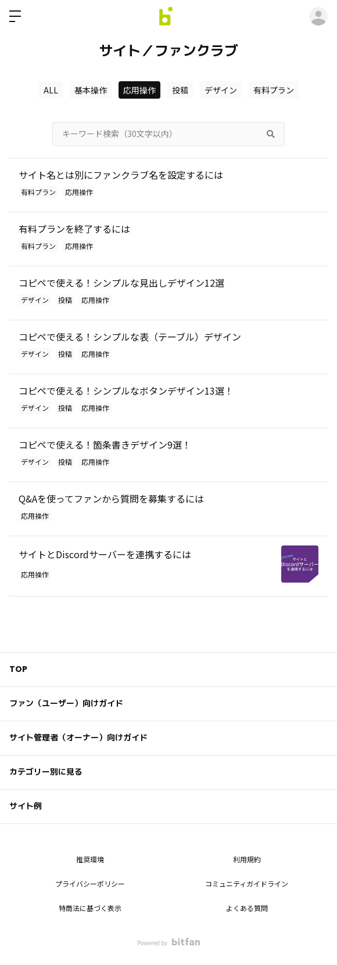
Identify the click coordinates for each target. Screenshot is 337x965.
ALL (51, 90)
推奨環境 (90, 859)
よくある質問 (247, 908)
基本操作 (90, 90)
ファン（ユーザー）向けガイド (66, 703)
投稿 (180, 90)
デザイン (221, 90)
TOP (18, 669)
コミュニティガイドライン (246, 883)
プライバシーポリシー (90, 883)
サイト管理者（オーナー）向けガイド (78, 737)
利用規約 (247, 859)
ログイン (318, 16)
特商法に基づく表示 (90, 908)
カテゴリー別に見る (46, 772)
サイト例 (25, 806)
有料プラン (273, 90)
